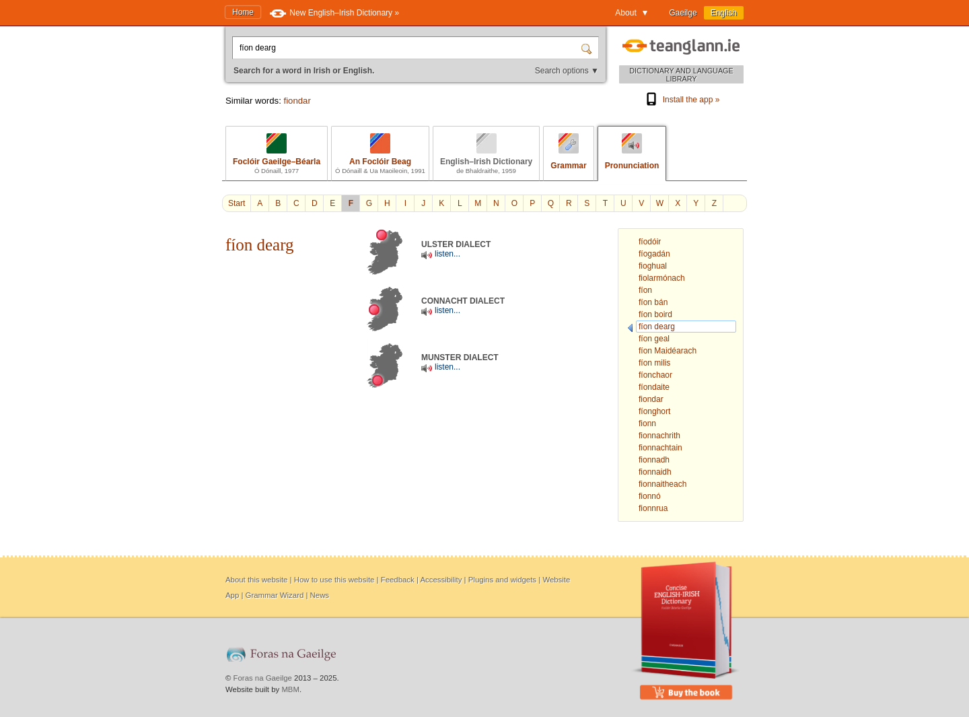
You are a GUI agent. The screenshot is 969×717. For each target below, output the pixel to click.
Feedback (398, 580)
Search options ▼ (567, 70)
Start (236, 203)
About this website (256, 580)
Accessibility (441, 580)
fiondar (296, 101)
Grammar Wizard (275, 595)
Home (243, 12)
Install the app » (681, 99)
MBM (290, 689)
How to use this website (334, 580)
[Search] (588, 48)
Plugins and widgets (502, 580)
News (319, 595)
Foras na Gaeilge (263, 678)
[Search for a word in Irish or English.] (407, 47)
